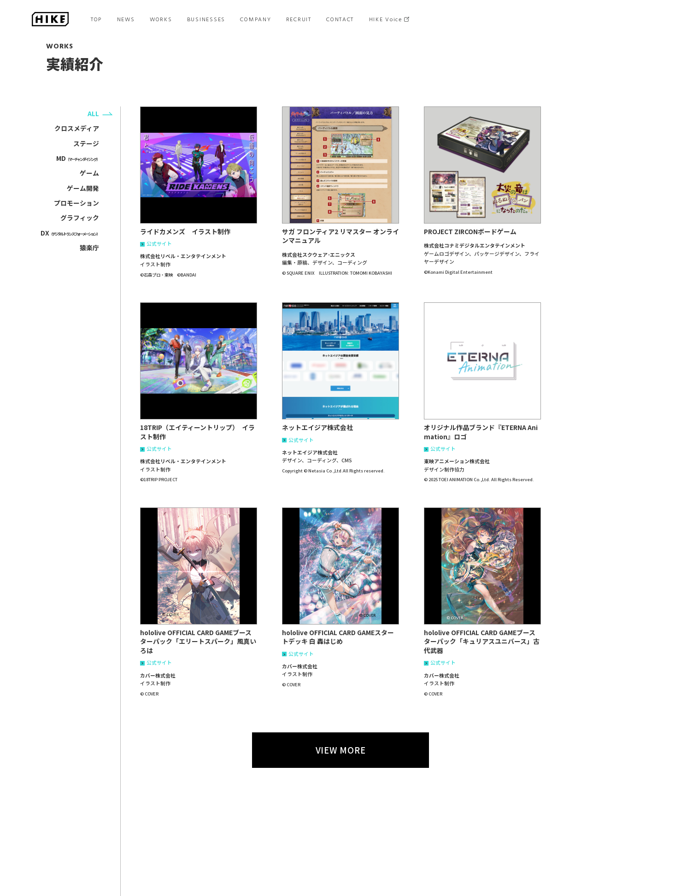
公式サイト (156, 244)
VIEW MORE (341, 750)
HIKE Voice (385, 19)
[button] (199, 165)
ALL (93, 113)
